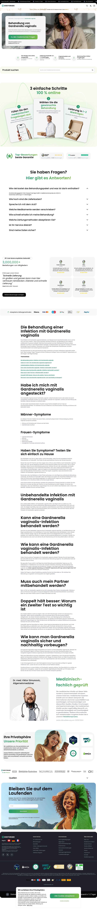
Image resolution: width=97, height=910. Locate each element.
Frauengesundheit (19, 18)
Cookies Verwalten (64, 901)
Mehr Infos (29, 905)
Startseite (11, 18)
